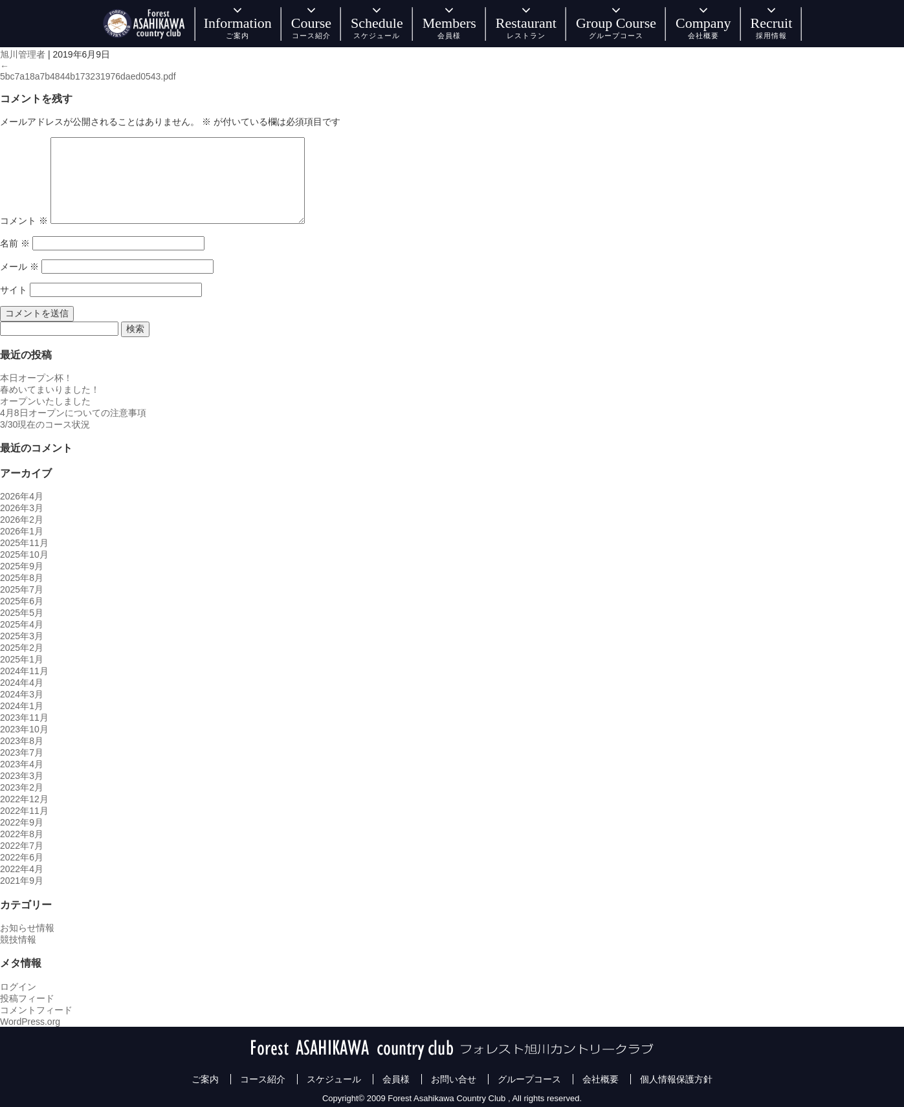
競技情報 (18, 939)
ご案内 (205, 1079)
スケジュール (334, 1079)
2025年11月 (24, 543)
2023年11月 (24, 717)
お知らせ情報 (27, 928)
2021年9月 (21, 880)
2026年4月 (21, 496)
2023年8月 (21, 741)
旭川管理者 (22, 54)
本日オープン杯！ (36, 378)
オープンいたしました (45, 401)
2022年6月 (21, 857)
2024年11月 (24, 671)
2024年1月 (21, 706)
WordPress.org (30, 1021)
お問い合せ (453, 1079)
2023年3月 (21, 776)
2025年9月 (21, 566)
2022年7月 (21, 845)
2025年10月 (24, 554)
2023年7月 (21, 752)
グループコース (529, 1079)
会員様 (396, 1079)
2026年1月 (21, 531)
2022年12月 (24, 799)
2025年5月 (21, 613)
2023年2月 (21, 787)
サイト (13, 290)
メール (19, 266)
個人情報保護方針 (676, 1079)
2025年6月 (21, 601)
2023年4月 (21, 764)
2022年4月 (21, 869)
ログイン (18, 986)
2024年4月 (21, 682)
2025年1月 (21, 659)
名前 (15, 243)
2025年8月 (21, 578)
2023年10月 (24, 729)
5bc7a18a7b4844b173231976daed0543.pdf (88, 76)
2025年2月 (21, 647)
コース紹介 (262, 1079)
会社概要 (600, 1079)
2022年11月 (24, 811)
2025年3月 (21, 636)
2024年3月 (21, 694)
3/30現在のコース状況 (45, 424)
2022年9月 (21, 822)
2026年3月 (21, 508)
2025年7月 (21, 589)
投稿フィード (27, 998)
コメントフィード (36, 1010)
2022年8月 (21, 834)
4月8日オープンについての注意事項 (73, 413)
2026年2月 (21, 519)
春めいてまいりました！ (50, 389)
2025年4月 (21, 624)
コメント (24, 220)
